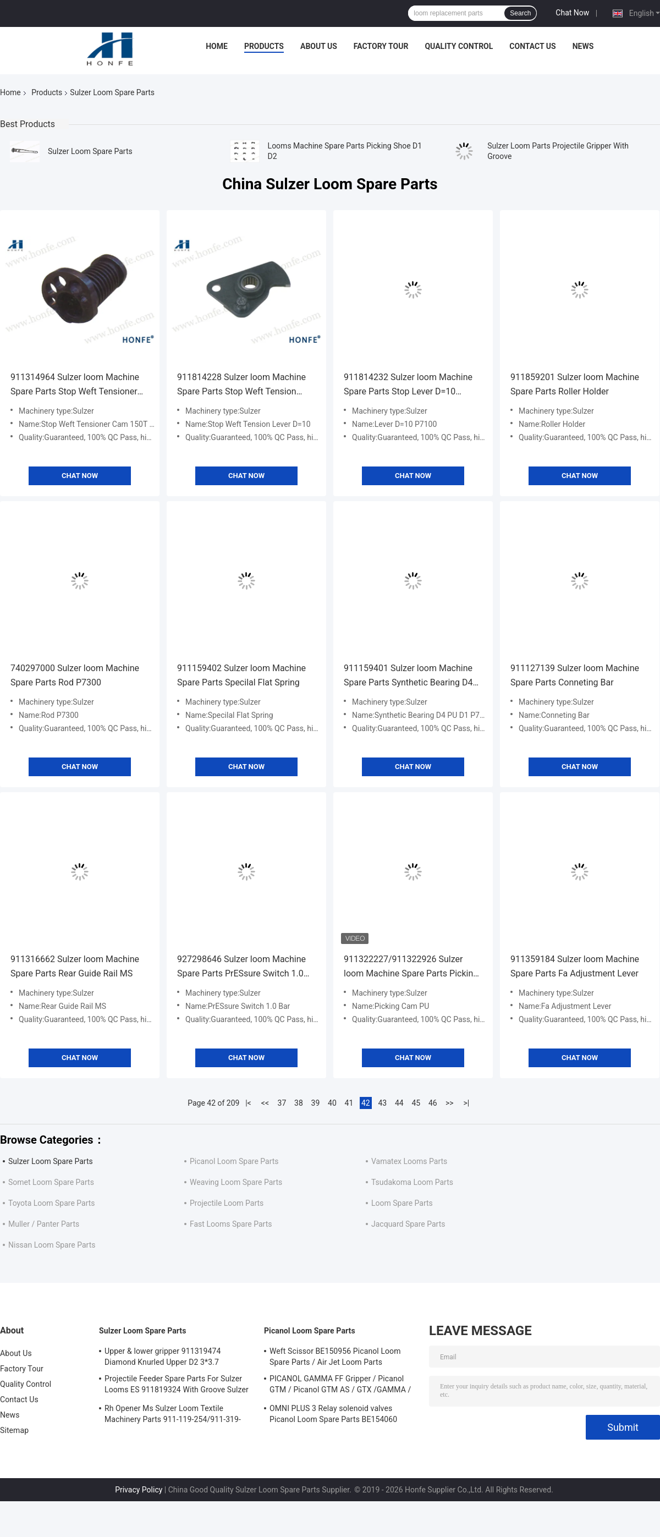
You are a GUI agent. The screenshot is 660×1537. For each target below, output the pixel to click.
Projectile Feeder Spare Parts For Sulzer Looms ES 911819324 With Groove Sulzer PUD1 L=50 (177, 1385)
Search (520, 13)
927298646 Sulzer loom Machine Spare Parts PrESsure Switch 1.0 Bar (241, 967)
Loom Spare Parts (402, 1203)
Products (264, 46)
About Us (318, 46)
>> (450, 1103)
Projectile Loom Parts (226, 1203)
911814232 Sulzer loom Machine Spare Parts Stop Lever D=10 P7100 (408, 385)
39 (315, 1103)
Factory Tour (381, 46)
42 (365, 1103)
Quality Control (459, 46)
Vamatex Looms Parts (409, 1161)
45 (415, 1103)
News (583, 46)
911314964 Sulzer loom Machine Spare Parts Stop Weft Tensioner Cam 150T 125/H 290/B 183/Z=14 (77, 385)
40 (332, 1103)
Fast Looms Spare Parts (231, 1224)
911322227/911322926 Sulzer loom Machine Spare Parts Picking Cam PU (411, 967)
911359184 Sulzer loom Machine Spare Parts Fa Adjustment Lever (574, 966)
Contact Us (532, 46)
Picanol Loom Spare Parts (234, 1161)
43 (382, 1103)
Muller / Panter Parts (43, 1224)
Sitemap (14, 1430)
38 (298, 1103)
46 (432, 1103)
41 (349, 1103)
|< (248, 1103)
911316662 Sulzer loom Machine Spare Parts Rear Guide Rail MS (74, 966)
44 (399, 1103)
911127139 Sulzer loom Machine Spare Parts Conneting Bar (574, 675)
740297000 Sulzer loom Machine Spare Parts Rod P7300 (74, 675)
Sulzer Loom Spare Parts (90, 151)
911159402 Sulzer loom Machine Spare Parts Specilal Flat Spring (241, 675)
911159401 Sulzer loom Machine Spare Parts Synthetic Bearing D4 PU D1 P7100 (408, 676)
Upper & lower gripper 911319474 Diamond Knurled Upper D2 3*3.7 (163, 1356)
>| (466, 1103)
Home (217, 46)
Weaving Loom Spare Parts (236, 1182)
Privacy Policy (138, 1489)
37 (282, 1103)
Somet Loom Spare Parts (51, 1182)
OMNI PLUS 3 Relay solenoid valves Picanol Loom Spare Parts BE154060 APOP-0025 (333, 1415)
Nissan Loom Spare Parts (51, 1244)
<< (265, 1103)
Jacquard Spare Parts (408, 1224)
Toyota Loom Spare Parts (51, 1203)
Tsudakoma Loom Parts (412, 1182)
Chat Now (572, 12)
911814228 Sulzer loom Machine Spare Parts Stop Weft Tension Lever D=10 (241, 385)
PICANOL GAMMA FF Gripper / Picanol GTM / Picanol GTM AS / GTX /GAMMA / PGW (340, 1385)
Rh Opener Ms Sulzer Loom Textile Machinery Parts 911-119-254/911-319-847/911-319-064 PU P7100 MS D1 (173, 1415)
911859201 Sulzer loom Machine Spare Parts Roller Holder (574, 384)
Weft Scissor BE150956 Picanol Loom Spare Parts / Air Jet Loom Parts (335, 1356)
